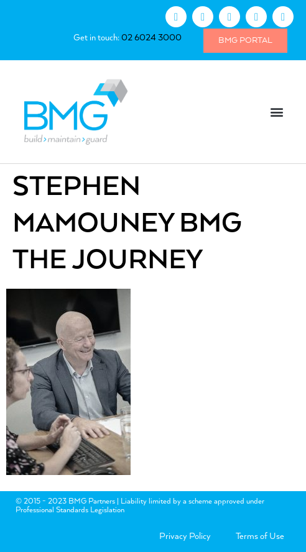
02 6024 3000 (151, 38)
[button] (277, 112)
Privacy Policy (185, 536)
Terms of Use (260, 536)
